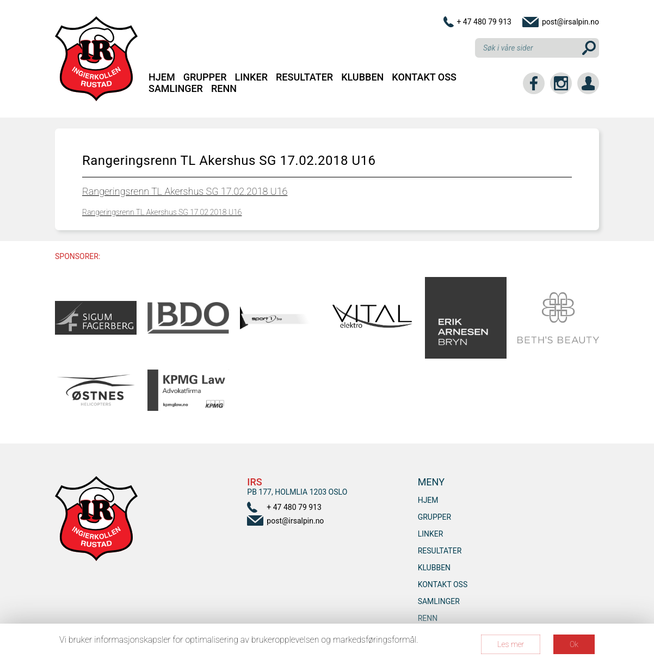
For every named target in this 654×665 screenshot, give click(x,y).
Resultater (304, 77)
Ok (574, 644)
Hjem (162, 77)
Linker (251, 77)
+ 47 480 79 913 (483, 21)
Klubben (362, 77)
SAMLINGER (176, 88)
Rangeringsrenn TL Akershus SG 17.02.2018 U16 (184, 191)
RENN (224, 88)
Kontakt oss (424, 77)
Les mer (510, 644)
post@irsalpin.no (570, 21)
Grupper (205, 77)
